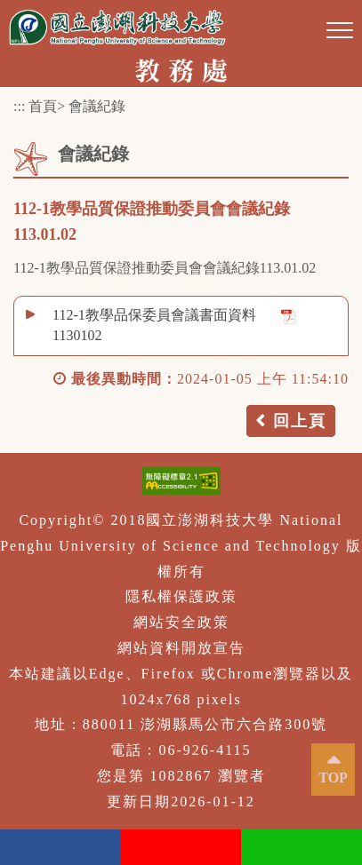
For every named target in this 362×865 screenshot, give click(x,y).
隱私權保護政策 (181, 596)
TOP (333, 777)
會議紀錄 (96, 106)
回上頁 (299, 421)
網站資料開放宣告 (181, 647)
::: (19, 106)
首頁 (42, 106)
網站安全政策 (181, 622)
